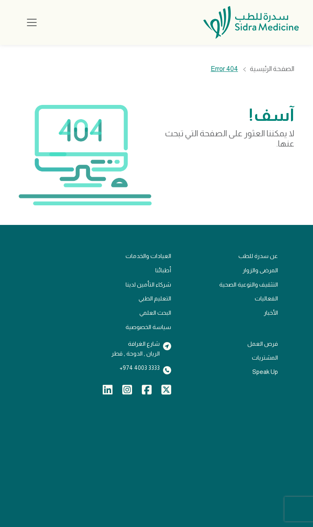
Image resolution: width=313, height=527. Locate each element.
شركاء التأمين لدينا (148, 284)
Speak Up (265, 372)
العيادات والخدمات (148, 256)
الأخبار (271, 312)
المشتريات (265, 357)
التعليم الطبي (155, 298)
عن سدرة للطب (258, 256)
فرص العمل (262, 343)
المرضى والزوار (260, 270)
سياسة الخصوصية (148, 327)
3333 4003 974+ (139, 368)
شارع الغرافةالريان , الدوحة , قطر (135, 348)
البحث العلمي (155, 312)
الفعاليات (266, 298)
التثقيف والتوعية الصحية (248, 284)
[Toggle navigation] (32, 22)
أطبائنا (163, 270)
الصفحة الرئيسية (272, 69)
